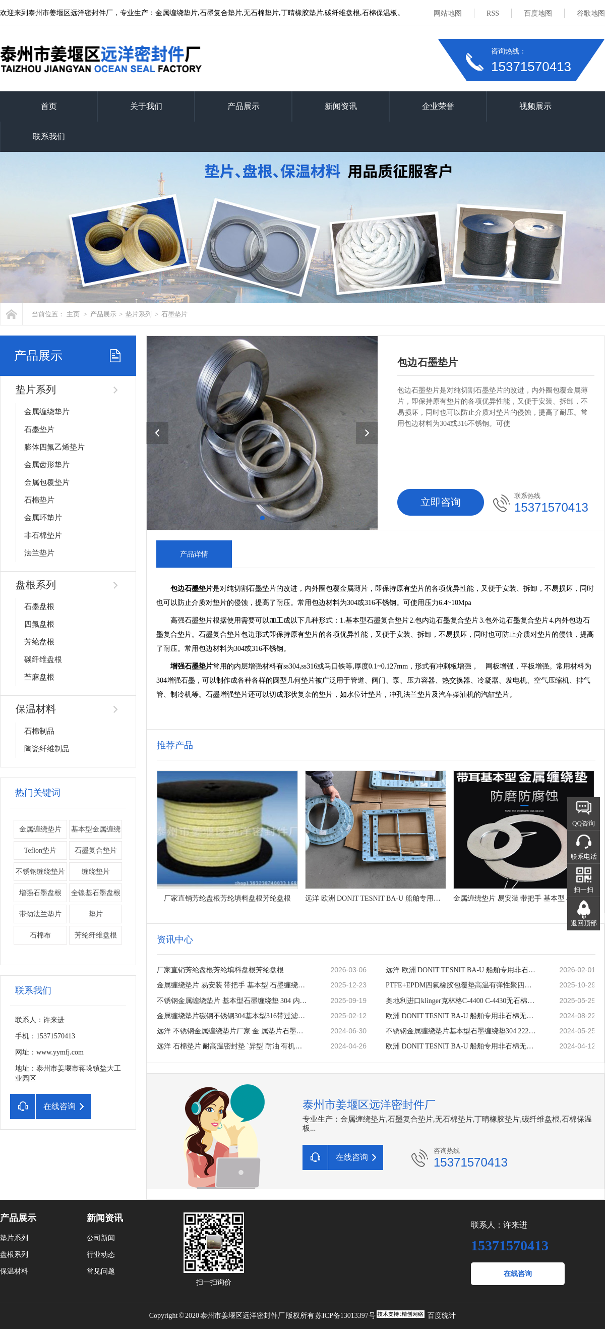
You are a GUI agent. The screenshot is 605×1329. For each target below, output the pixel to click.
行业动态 (101, 1254)
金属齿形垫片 (47, 465)
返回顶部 (584, 923)
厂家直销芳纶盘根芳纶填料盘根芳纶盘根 (220, 970)
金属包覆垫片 (47, 482)
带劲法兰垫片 (40, 914)
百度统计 (442, 1315)
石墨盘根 (39, 606)
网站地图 (448, 13)
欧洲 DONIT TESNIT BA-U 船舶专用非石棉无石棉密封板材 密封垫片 (462, 1016)
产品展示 (243, 106)
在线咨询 (518, 1274)
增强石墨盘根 (40, 893)
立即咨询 (440, 502)
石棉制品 (39, 731)
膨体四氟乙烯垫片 (54, 447)
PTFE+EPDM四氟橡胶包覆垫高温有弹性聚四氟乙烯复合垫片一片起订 (462, 985)
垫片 (96, 914)
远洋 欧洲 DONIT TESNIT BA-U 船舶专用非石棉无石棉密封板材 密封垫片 (462, 970)
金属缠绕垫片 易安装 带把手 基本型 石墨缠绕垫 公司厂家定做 (233, 985)
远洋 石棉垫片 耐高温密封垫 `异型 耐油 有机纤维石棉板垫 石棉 (233, 1046)
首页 (49, 106)
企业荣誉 (438, 106)
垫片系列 (139, 314)
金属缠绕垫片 (47, 412)
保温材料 (36, 708)
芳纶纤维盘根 (96, 935)
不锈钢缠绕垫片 (40, 871)
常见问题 (101, 1271)
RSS (493, 13)
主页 (73, 314)
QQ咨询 (583, 823)
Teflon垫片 (40, 850)
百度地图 (538, 13)
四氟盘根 (39, 624)
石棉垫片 (39, 500)
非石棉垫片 (43, 535)
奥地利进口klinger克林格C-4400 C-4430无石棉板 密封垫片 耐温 (462, 1001)
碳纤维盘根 (43, 659)
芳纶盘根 (39, 642)
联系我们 (49, 136)
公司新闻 (101, 1238)
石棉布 (40, 935)
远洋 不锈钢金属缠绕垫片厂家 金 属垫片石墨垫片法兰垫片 (233, 1031)
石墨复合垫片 (96, 850)
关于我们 (146, 106)
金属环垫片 (43, 518)
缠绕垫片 (96, 871)
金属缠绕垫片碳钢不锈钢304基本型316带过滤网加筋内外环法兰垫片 (233, 1016)
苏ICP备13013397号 (345, 1315)
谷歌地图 (591, 13)
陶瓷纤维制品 (47, 749)
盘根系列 (36, 584)
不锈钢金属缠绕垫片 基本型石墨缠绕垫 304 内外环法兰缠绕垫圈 (233, 1001)
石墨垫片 (174, 314)
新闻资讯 (341, 106)
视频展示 (535, 106)
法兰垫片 (39, 553)
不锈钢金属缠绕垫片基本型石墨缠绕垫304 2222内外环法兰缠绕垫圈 (462, 1031)
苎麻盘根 (39, 677)
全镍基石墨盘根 (95, 893)
